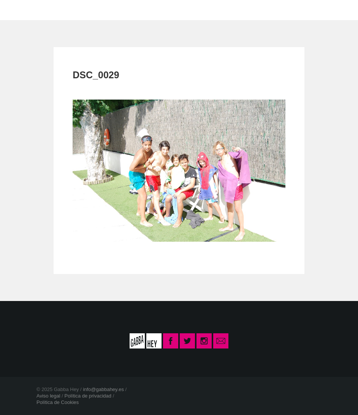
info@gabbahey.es (103, 389)
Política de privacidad (87, 396)
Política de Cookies (57, 402)
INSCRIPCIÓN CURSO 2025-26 (254, 9)
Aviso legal (48, 396)
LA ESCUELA (108, 9)
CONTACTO (165, 9)
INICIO (60, 9)
